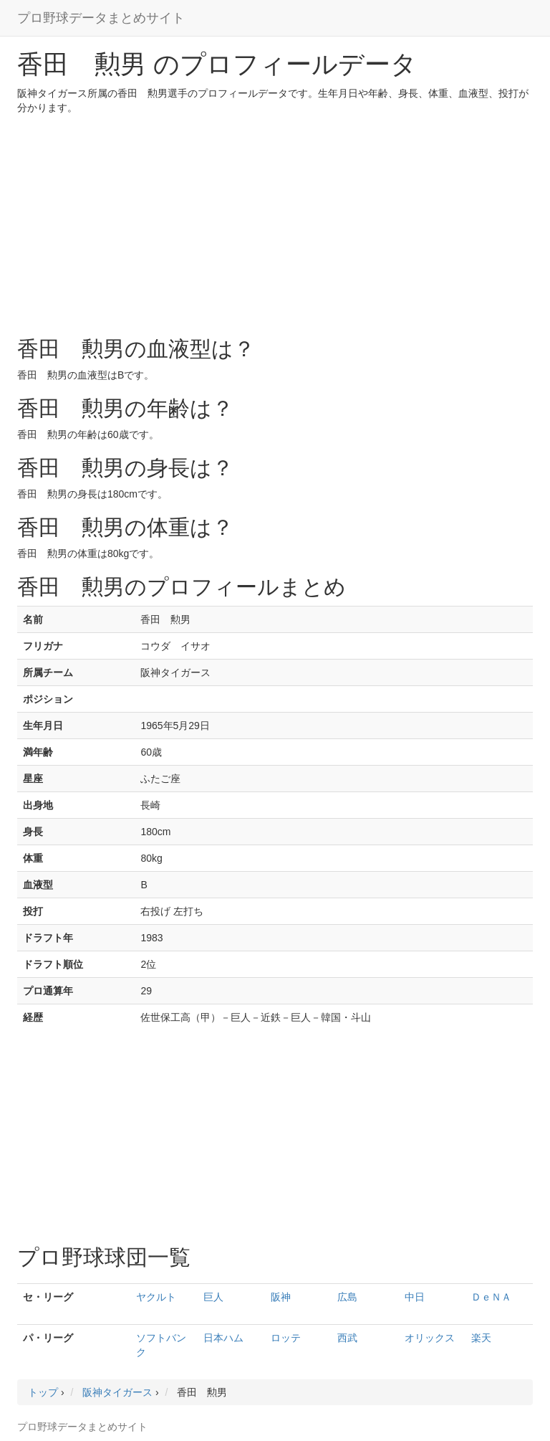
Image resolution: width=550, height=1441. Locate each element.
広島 (347, 1297)
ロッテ (286, 1337)
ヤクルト (156, 1297)
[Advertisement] (275, 222)
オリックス (430, 1337)
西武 (347, 1337)
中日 (415, 1297)
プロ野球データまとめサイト (101, 18)
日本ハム (223, 1337)
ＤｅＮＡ (491, 1297)
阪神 (281, 1297)
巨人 (213, 1297)
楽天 (481, 1337)
